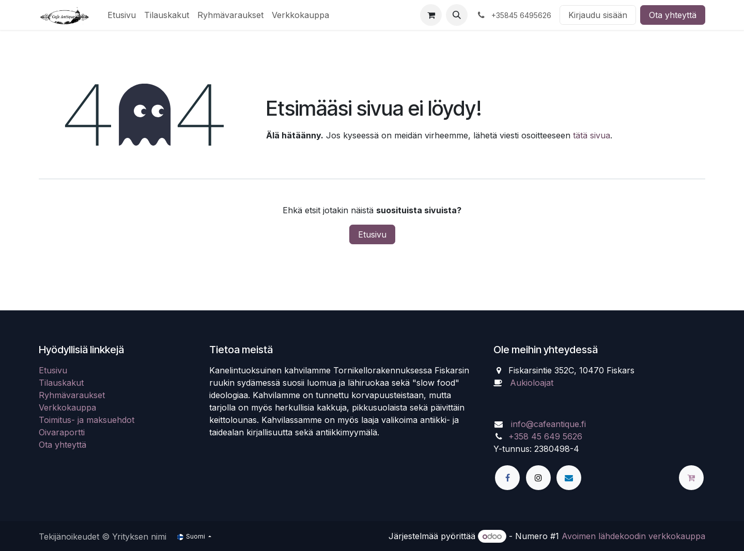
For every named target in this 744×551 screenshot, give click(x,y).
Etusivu (372, 234)
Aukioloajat (531, 382)
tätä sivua (591, 135)
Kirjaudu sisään (597, 15)
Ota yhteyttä (672, 15)
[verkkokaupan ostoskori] (431, 15)
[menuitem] (121, 15)
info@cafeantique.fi (548, 424)
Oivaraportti (62, 432)
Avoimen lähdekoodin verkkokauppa (633, 536)
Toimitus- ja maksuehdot (86, 420)
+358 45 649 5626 (545, 436)
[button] (457, 15)
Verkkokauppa (67, 407)
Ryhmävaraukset (72, 395)
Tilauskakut (61, 382)
